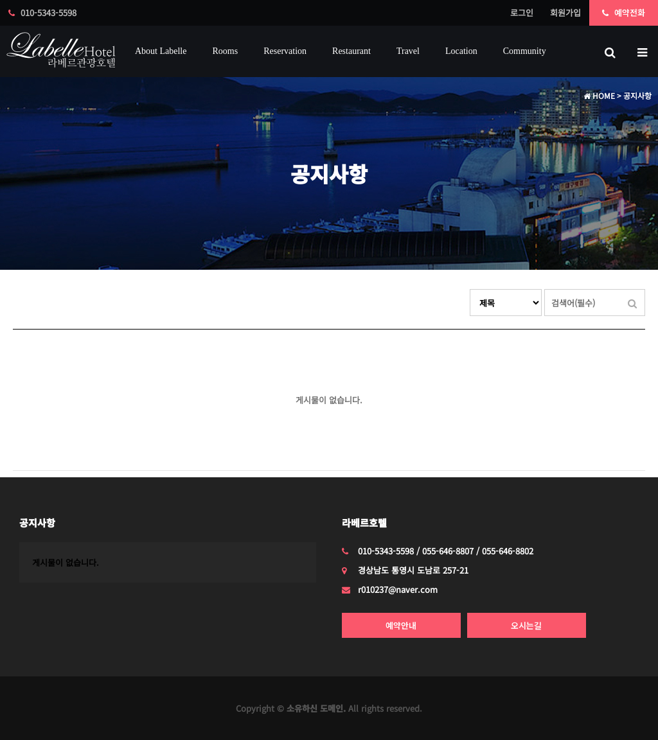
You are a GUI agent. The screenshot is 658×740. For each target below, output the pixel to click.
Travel (408, 51)
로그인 (521, 12)
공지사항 (37, 522)
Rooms (225, 51)
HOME (599, 95)
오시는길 (526, 625)
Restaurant (351, 51)
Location (461, 51)
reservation (285, 51)
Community (524, 51)
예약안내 (401, 625)
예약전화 (623, 12)
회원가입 (565, 12)
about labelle (160, 51)
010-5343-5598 (42, 12)
